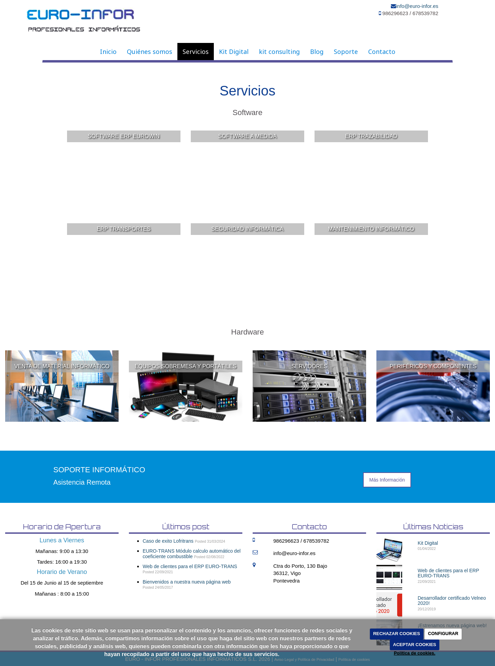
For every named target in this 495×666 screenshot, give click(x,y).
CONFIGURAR (443, 633)
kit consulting (279, 51)
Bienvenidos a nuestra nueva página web (187, 582)
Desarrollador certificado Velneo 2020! (452, 600)
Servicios (196, 51)
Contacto (381, 51)
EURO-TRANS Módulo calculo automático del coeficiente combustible (192, 553)
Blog (316, 51)
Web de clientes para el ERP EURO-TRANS (190, 566)
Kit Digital (234, 51)
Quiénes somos (149, 51)
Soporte (346, 51)
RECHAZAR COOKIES (396, 633)
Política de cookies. (415, 653)
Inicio (108, 51)
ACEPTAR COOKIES (414, 644)
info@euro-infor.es (417, 6)
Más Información (387, 480)
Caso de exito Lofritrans (168, 541)
